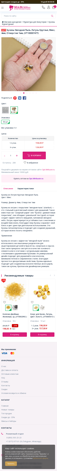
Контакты (5, 385)
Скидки (4, 389)
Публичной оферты (40, 458)
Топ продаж (6, 413)
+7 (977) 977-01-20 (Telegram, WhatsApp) (23, 441)
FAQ (3, 378)
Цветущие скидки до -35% (12, 2)
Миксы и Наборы (8, 421)
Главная (4, 406)
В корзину (34, 155)
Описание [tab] (8, 188)
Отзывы (4, 381)
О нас (3, 366)
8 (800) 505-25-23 (14, 437)
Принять (11, 463)
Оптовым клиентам (9, 374)
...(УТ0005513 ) (48, 316)
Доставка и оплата (9, 370)
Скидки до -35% (8, 417)
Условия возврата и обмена (13, 393)
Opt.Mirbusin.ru (48, 169)
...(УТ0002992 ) (20, 316)
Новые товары (7, 409)
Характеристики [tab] (25, 188)
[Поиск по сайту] (25, 15)
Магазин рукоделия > (12, 22)
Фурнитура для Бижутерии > (36, 22)
